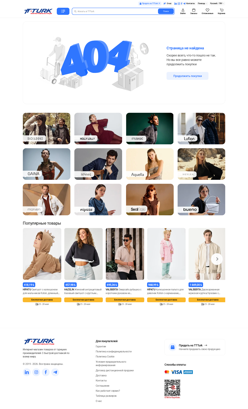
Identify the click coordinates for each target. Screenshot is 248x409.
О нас (99, 401)
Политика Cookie (105, 356)
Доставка (101, 375)
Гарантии (101, 346)
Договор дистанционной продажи (115, 370)
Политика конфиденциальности (114, 351)
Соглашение (102, 385)
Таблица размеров (106, 395)
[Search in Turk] (123, 11)
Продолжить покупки (187, 76)
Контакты (101, 380)
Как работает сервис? (108, 390)
